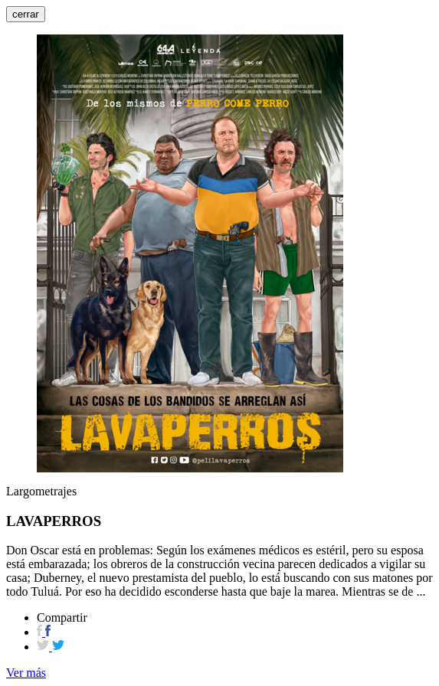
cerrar (25, 14)
